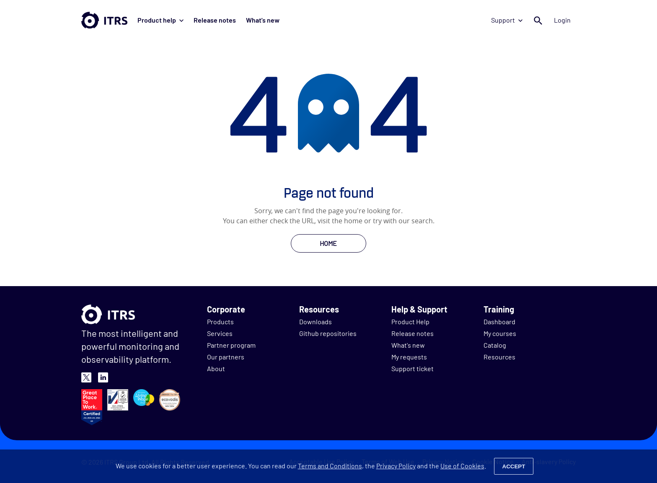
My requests (409, 357)
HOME (328, 243)
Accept (513, 466)
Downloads (315, 321)
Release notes (215, 20)
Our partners (225, 357)
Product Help (410, 321)
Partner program (231, 345)
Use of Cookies (462, 466)
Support (506, 20)
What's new (262, 20)
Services (220, 333)
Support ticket (412, 368)
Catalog (495, 345)
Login (562, 20)
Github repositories (328, 333)
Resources (499, 357)
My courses (500, 333)
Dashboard (499, 321)
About (216, 368)
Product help (160, 20)
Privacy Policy (396, 466)
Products (220, 321)
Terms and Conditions (330, 466)
